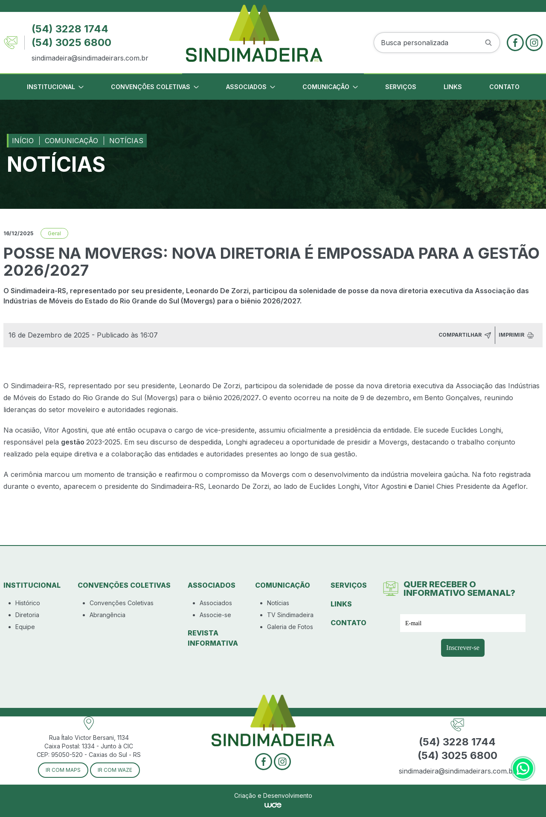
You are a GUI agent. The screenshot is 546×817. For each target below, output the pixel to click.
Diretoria (27, 614)
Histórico (27, 602)
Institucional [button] (55, 86)
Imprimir (516, 335)
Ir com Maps (63, 770)
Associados (216, 602)
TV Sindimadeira (290, 614)
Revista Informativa (213, 638)
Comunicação (71, 140)
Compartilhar (465, 335)
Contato (504, 86)
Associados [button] (250, 86)
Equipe (25, 626)
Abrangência (107, 614)
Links (453, 86)
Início (23, 140)
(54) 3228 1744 (70, 29)
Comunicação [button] (330, 86)
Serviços (400, 86)
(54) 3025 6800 (71, 42)
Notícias (126, 140)
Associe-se (215, 614)
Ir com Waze (115, 770)
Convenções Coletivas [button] (155, 86)
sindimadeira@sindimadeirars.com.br (90, 58)
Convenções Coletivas (122, 602)
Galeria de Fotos (290, 626)
